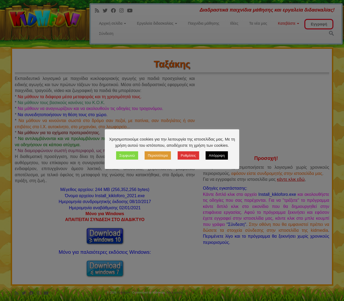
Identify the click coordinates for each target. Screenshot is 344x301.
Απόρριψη (217, 155)
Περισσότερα (158, 155)
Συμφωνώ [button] (127, 155)
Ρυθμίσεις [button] (188, 155)
